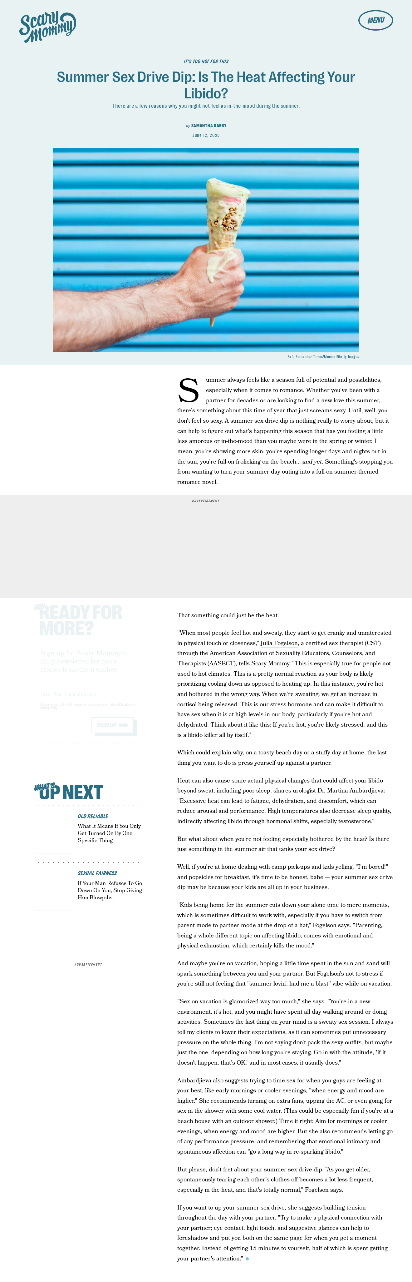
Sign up (106, 731)
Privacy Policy (49, 714)
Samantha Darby (209, 125)
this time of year (264, 410)
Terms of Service (119, 710)
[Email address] (88, 699)
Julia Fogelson (279, 643)
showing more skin (238, 451)
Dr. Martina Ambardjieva (350, 791)
